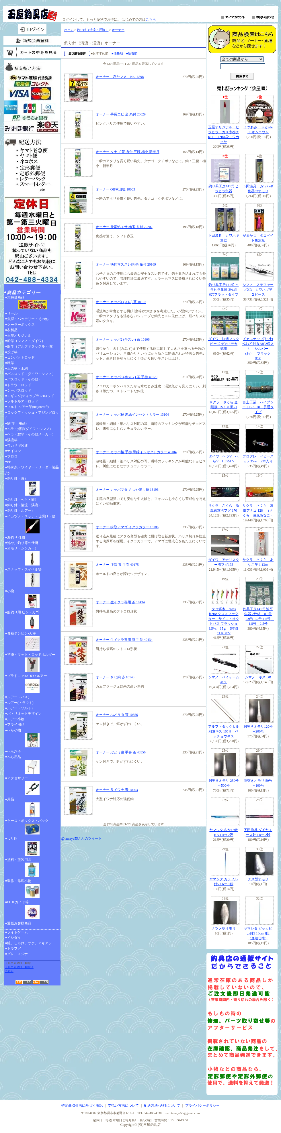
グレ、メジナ (17, 954)
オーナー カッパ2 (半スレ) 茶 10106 (123, 339)
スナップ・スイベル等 (32, 578)
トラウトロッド (19, 385)
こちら (151, 19)
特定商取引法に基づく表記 (82, 1105)
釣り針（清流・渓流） (24, 505)
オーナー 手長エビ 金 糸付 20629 (121, 114)
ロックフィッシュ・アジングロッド (31, 415)
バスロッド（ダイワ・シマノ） (31, 374)
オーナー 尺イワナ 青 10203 (117, 790)
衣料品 (12, 330)
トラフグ (14, 949)
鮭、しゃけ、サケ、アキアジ (29, 943)
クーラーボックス (21, 325)
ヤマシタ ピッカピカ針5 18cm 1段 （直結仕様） (258, 933)
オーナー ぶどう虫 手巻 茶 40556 (121, 752)
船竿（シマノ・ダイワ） (26, 341)
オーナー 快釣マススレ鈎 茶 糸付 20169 (126, 264)
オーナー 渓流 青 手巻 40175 (117, 565)
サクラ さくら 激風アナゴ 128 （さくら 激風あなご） (258, 510)
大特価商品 (32, 303)
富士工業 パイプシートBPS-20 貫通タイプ (258, 407)
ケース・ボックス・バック (32, 827)
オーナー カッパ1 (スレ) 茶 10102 (121, 302)
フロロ (12, 456)
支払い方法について (123, 1105)
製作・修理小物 (32, 889)
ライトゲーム (17, 932)
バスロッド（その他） (24, 379)
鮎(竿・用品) (17, 423)
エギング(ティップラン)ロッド (30, 396)
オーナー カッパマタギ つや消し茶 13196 (127, 490)
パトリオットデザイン (24, 714)
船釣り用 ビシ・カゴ (32, 620)
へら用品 (32, 765)
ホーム (69, 30)
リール (12, 313)
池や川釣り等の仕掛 (22, 543)
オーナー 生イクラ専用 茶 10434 (120, 602)
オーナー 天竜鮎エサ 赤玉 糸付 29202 (124, 227)
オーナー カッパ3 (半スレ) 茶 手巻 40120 (126, 377)
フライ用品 (15, 724)
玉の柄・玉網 (17, 368)
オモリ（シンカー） (32, 556)
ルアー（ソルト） (21, 708)
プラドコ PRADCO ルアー (32, 684)
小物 (32, 599)
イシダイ (14, 938)
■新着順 (132, 53)
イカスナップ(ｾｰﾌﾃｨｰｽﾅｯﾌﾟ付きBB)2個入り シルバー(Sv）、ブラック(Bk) (258, 348)
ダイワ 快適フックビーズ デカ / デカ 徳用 (223, 344)
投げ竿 (12, 352)
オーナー (118, 30)
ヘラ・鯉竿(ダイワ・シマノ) (29, 429)
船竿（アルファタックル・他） (31, 346)
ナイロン (14, 451)
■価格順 (117, 53)
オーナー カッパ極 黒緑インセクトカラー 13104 (132, 415)
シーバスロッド (19, 390)
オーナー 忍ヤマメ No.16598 (120, 77)
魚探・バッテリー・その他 (27, 319)
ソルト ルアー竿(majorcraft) (28, 407)
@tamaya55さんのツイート (81, 839)
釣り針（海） (32, 486)
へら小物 (32, 738)
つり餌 (32, 847)
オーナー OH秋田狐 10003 (115, 189)
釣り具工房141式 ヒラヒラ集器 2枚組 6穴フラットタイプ (225, 289)
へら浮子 (14, 751)
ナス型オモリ (258, 879)
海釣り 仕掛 (16, 537)
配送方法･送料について (162, 1105)
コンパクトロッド (21, 358)
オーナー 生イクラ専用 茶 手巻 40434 (124, 640)
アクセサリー (32, 786)
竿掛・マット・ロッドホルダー (32, 663)
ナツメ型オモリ (224, 928)
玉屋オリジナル (19, 335)
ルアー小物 (15, 719)
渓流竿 (12, 440)
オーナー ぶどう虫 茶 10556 (117, 715)
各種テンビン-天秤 (32, 641)
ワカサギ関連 (17, 445)
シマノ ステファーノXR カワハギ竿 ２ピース (259, 289)
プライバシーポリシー (202, 1105)
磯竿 (10, 363)
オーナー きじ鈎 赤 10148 (115, 677)
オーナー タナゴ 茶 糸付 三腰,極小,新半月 (127, 152)
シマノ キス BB (258, 677)
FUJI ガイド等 (32, 910)
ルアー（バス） (19, 697)
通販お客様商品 (19, 923)
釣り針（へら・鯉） (22, 500)
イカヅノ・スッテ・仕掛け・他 (32, 524)
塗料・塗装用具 (32, 868)
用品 (32, 807)
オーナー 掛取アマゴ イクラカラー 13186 (127, 527)
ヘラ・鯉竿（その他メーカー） (31, 434)
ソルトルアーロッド (22, 401)
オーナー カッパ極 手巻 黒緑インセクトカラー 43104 (136, 452)
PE (9, 462)
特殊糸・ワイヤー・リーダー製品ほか (31, 470)
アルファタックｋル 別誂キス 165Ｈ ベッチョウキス (225, 731)
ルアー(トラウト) (20, 703)
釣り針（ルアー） (21, 510)
